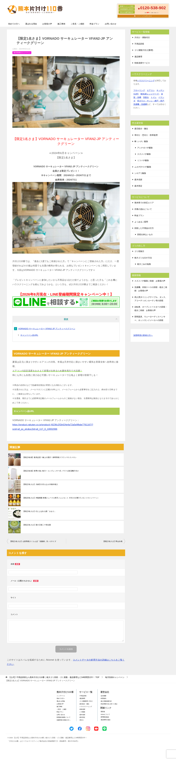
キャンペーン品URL (29, 335)
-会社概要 (103, 696)
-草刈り (81, 720)
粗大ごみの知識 (144, 264)
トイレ (153, 97)
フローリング (139, 90)
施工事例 (61, 24)
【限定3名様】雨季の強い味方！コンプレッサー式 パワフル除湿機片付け (51, 471)
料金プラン (94, 24)
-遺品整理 (82, 698)
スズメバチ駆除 (144, 154)
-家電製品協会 (104, 717)
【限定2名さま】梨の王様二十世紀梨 (37, 525)
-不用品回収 (82, 696)
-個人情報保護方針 (106, 701)
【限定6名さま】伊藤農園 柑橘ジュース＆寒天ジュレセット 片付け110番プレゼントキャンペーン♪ (60, 498)
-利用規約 (103, 698)
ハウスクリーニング (146, 80)
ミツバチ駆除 (143, 160)
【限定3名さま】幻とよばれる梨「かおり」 (39, 511)
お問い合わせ (110, 24)
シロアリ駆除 (140, 173)
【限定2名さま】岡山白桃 (112, 541)
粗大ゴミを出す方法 (143, 258)
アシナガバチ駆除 (145, 148)
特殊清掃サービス (142, 63)
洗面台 (146, 97)
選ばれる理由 (31, 24)
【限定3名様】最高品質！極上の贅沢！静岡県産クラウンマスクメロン (49, 457)
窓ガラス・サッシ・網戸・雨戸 (150, 101)
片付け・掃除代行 (142, 37)
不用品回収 (139, 44)
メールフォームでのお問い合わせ (143, 16)
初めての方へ (14, 24)
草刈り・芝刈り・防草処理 (146, 135)
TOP (54, 677)
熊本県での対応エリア (144, 203)
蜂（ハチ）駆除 (141, 141)
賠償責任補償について (63, 717)
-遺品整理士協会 (105, 719)
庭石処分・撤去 (141, 128)
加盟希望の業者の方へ (143, 335)
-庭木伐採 (82, 714)
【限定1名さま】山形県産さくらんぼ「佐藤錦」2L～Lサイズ (33, 541)
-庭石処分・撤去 (84, 704)
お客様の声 (47, 24)
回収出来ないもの (145, 234)
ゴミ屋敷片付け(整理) (143, 50)
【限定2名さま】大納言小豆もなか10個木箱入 (40, 484)
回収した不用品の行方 (144, 228)
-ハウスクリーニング (85, 706)
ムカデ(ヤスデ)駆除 (142, 167)
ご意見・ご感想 (77, 24)
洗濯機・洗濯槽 (140, 104)
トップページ (61, 696)
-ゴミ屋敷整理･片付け (86, 701)
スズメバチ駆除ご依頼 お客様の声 (149, 281)
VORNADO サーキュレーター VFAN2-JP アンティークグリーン (46, 329)
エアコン (151, 90)
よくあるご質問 (141, 222)
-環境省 (102, 711)
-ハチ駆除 (82, 712)
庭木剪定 (138, 186)
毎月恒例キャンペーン (22, 53)
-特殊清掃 (82, 709)
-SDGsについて (105, 714)
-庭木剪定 (82, 717)
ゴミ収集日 (139, 251)
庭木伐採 (138, 179)
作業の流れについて (143, 209)
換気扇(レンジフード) (149, 94)
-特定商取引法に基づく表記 (108, 704)
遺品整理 (138, 56)
